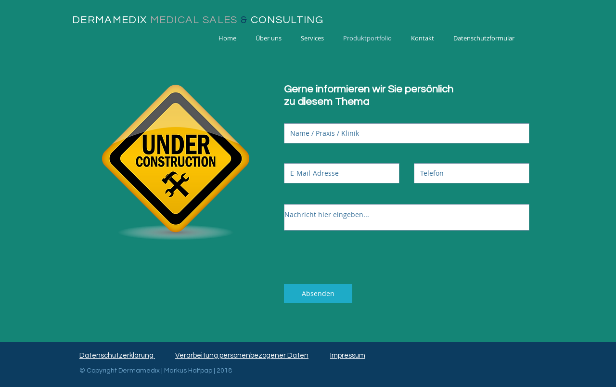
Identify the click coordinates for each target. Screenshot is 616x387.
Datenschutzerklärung (117, 355)
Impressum (347, 355)
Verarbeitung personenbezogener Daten (241, 355)
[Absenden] (318, 293)
